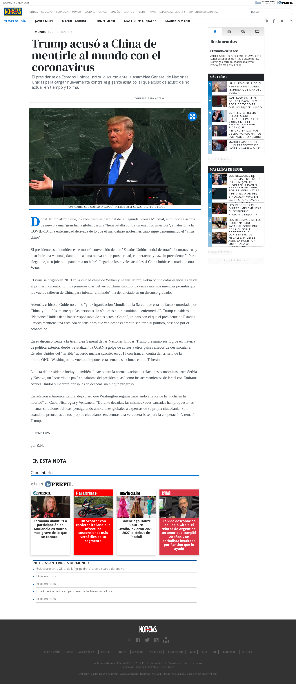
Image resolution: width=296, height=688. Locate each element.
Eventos (146, 12)
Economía (68, 12)
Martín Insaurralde (140, 21)
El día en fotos (46, 576)
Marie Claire (86, 651)
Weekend (138, 651)
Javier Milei (44, 21)
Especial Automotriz (197, 12)
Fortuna (105, 651)
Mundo (85, 12)
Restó (160, 12)
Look (193, 651)
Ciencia (115, 12)
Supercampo (176, 651)
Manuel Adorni (74, 21)
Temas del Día (15, 21)
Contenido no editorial (234, 12)
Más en (51, 484)
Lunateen (229, 651)
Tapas (173, 12)
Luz (204, 651)
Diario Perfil (52, 651)
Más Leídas (218, 77)
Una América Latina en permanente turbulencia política (74, 591)
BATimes (246, 651)
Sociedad (51, 12)
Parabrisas (155, 651)
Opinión (130, 12)
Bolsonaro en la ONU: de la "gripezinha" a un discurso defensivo (80, 569)
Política (34, 12)
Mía (215, 651)
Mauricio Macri (177, 21)
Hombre (120, 651)
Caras (68, 651)
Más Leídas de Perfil (226, 169)
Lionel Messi (105, 21)
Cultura (100, 12)
